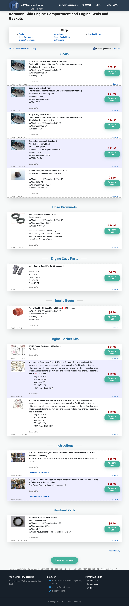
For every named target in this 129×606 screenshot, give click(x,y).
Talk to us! (115, 49)
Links (98, 5)
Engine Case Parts (27, 40)
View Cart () (112, 5)
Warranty (94, 584)
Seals (21, 34)
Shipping (94, 580)
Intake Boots (59, 34)
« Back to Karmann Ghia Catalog (22, 49)
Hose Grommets (26, 37)
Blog (92, 588)
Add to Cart (112, 73)
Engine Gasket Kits (62, 37)
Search (86, 5)
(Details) (115, 84)
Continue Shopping (64, 560)
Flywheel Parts (94, 34)
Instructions (59, 40)
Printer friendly (114, 551)
